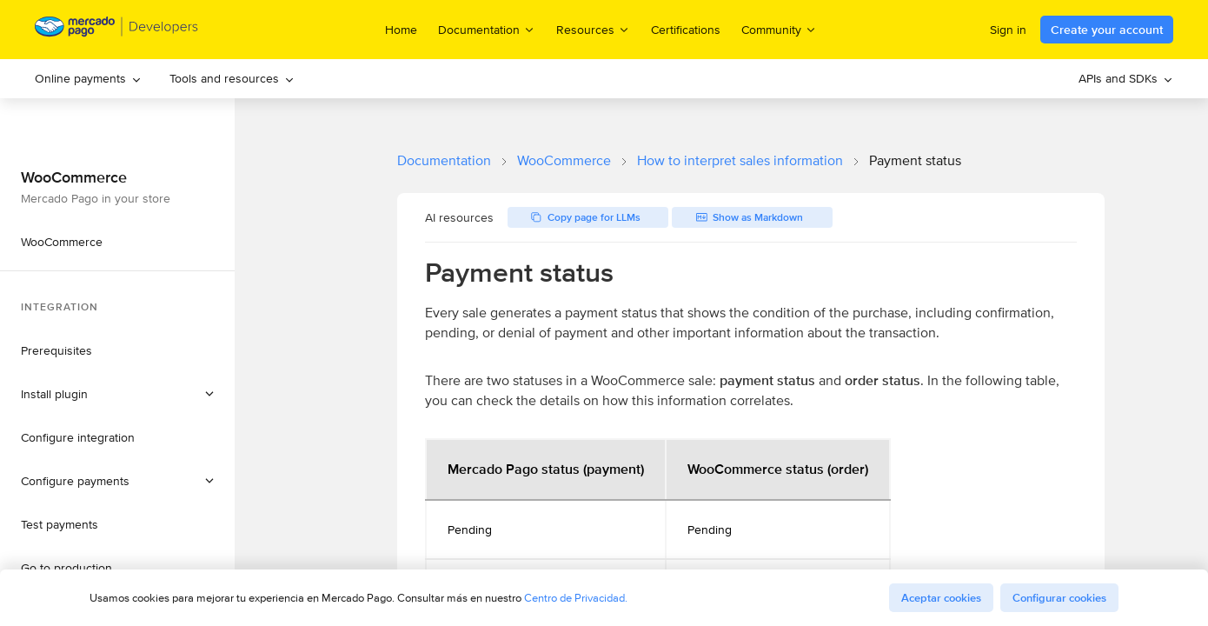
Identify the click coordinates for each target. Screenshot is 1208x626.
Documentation (444, 160)
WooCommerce (564, 160)
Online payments (88, 78)
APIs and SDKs (1126, 78)
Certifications (685, 29)
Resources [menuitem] (593, 29)
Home (401, 29)
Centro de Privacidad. (575, 597)
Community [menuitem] (779, 29)
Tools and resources (232, 78)
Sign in (1008, 29)
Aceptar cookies (941, 597)
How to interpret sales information (740, 160)
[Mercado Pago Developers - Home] (117, 30)
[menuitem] (88, 79)
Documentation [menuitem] (486, 29)
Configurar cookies (1059, 597)
